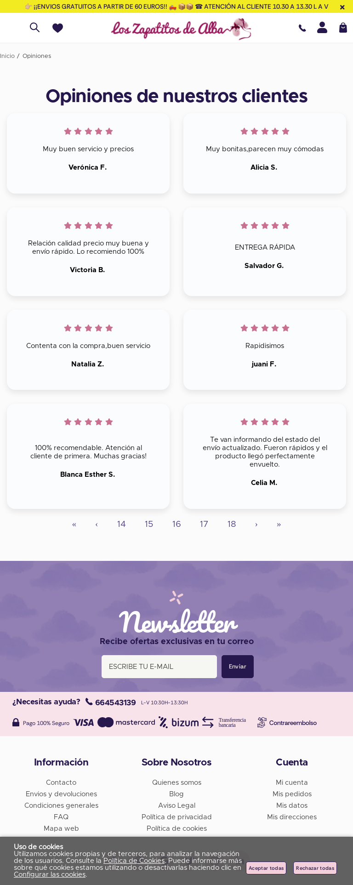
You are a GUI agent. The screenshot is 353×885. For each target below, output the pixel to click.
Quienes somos (176, 782)
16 (176, 524)
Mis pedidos (292, 794)
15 (149, 524)
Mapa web (61, 828)
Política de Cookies (134, 860)
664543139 (110, 703)
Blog (176, 794)
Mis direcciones (292, 817)
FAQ (61, 817)
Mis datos (291, 805)
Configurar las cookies (49, 874)
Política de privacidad (177, 817)
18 (232, 524)
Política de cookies (177, 828)
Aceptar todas (266, 868)
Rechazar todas (315, 868)
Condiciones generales (61, 805)
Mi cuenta (292, 782)
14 (121, 524)
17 (204, 524)
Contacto (61, 782)
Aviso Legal (176, 805)
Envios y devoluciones (61, 794)
